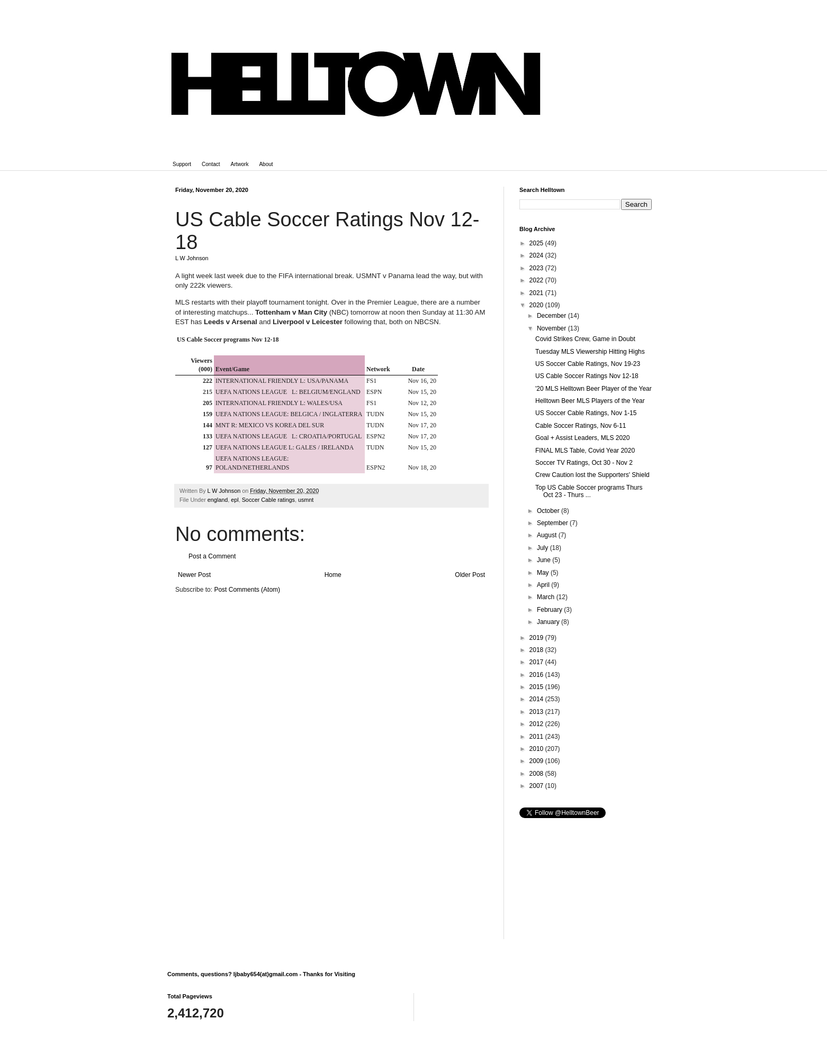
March (546, 597)
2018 (537, 650)
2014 (537, 699)
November (552, 328)
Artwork (240, 164)
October (549, 511)
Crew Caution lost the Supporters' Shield (592, 475)
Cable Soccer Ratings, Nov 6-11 (580, 425)
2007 (537, 786)
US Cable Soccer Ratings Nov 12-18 (587, 376)
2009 (537, 761)
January (549, 622)
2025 (537, 243)
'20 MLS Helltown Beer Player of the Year (593, 388)
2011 (537, 736)
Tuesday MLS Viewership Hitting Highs (590, 351)
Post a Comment (212, 556)
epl (234, 500)
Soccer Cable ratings (268, 500)
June (544, 560)
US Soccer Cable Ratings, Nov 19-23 (587, 364)
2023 (537, 268)
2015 (537, 687)
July (543, 548)
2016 (537, 674)
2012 (537, 724)
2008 (537, 773)
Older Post (470, 575)
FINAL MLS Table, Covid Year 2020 (585, 450)
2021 (537, 293)
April (544, 585)
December (552, 315)
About (266, 164)
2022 (537, 280)
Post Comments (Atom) (247, 589)
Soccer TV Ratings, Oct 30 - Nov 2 (584, 462)
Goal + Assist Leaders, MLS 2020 (582, 438)
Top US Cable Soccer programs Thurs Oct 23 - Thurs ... (589, 491)
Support (182, 164)
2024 (537, 255)
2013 (537, 711)
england (218, 500)
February (550, 609)
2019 (537, 637)
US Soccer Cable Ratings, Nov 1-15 (585, 413)
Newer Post (194, 575)
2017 (537, 662)
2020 (537, 305)
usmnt (305, 500)
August (548, 535)
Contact (211, 164)
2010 (537, 748)
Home (333, 575)
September (553, 523)
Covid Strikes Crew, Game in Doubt (585, 339)
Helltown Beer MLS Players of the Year (590, 401)
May (544, 572)
